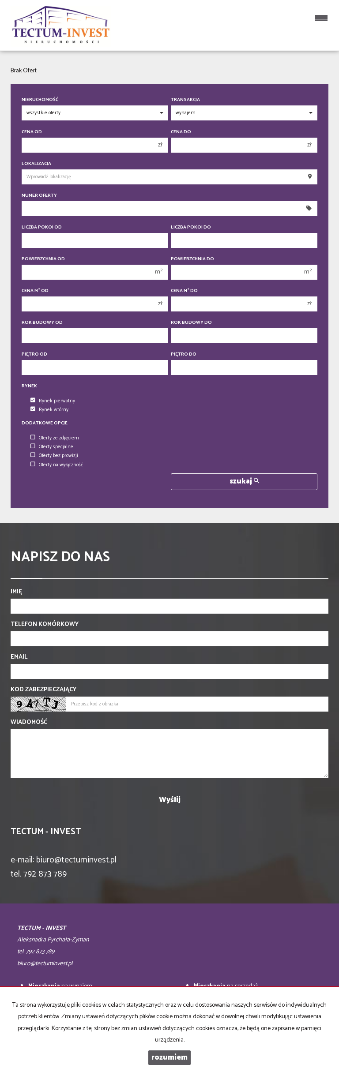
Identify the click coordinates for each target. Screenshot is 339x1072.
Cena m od (35, 291)
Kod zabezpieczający (43, 690)
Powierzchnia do (192, 259)
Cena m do (184, 291)
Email (19, 657)
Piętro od (34, 354)
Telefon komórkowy (45, 624)
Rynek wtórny (49, 410)
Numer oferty (39, 195)
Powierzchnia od (43, 259)
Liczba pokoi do (191, 227)
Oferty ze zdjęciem (54, 438)
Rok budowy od (42, 322)
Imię (16, 592)
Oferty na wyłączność (56, 465)
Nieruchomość (40, 100)
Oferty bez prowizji (54, 456)
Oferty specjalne (51, 447)
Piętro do (183, 354)
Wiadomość (29, 722)
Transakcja (185, 100)
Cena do (181, 132)
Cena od (32, 132)
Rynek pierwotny (52, 401)
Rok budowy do (191, 322)
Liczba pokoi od (42, 227)
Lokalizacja (36, 164)
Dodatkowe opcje (45, 423)
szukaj (244, 481)
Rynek (29, 386)
